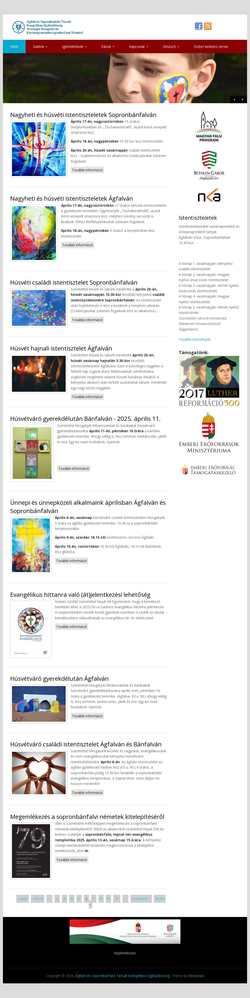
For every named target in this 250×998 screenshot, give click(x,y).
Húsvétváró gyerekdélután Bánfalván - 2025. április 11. (85, 418)
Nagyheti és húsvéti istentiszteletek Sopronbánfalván (83, 115)
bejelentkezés (125, 953)
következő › (141, 898)
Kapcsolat (138, 46)
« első (22, 898)
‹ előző (37, 898)
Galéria (40, 46)
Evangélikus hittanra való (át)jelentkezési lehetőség (80, 594)
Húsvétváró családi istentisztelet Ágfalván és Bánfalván (86, 744)
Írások (108, 46)
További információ (88, 169)
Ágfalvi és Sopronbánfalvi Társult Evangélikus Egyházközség (122, 975)
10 (117, 898)
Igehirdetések (74, 46)
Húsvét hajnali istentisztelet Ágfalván (61, 348)
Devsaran (196, 975)
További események (194, 339)
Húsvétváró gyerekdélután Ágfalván (59, 678)
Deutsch (171, 46)
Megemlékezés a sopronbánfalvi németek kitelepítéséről (87, 817)
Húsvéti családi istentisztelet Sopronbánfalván (73, 282)
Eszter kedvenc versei (211, 46)
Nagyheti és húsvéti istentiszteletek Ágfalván (71, 198)
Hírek (14, 46)
